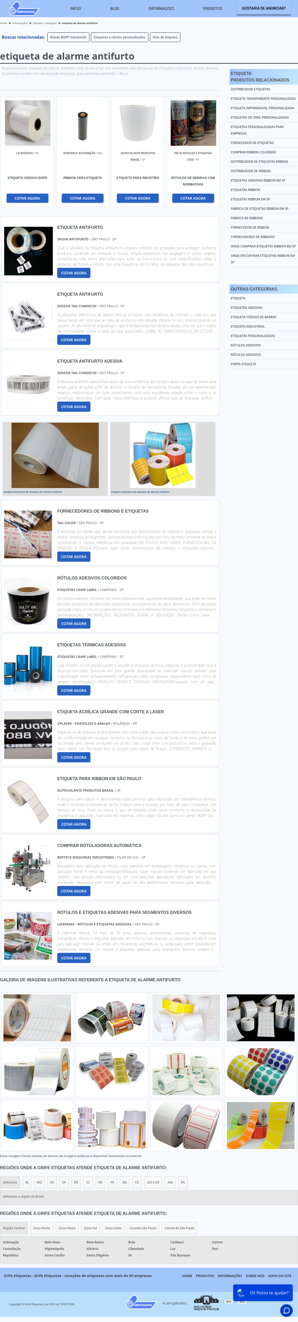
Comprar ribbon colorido (253, 152)
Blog (114, 9)
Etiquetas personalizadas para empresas (257, 130)
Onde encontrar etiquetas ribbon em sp (263, 258)
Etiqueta (238, 298)
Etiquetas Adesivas (247, 307)
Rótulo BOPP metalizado (68, 37)
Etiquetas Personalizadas (253, 336)
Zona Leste (113, 1228)
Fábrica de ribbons (247, 218)
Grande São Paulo (143, 1228)
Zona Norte (41, 1228)
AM (170, 1182)
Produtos (212, 9)
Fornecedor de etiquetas (252, 143)
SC (88, 1182)
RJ (27, 1182)
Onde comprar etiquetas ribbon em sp (263, 246)
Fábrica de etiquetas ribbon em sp (260, 208)
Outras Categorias (254, 289)
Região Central (14, 1228)
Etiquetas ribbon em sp (250, 199)
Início (75, 9)
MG (39, 1182)
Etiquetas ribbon (245, 190)
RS (100, 1182)
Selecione (10, 1182)
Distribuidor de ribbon (251, 171)
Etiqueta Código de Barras (253, 317)
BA (125, 1182)
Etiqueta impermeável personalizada (262, 108)
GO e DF (153, 1182)
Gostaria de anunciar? (264, 8)
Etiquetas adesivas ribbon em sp (258, 180)
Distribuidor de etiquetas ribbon (259, 161)
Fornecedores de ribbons (252, 237)
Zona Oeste (67, 1228)
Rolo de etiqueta (165, 37)
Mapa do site (279, 1275)
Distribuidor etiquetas (250, 89)
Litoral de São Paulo (179, 1228)
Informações (161, 9)
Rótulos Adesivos (246, 345)
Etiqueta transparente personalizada (263, 98)
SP (64, 1182)
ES (52, 1182)
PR (76, 1182)
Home (187, 1275)
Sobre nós (255, 1275)
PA (183, 1182)
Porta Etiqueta (243, 364)
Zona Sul (90, 1228)
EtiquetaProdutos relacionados (260, 76)
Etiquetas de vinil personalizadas (260, 117)
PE (112, 1182)
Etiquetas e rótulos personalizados (119, 37)
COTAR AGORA (27, 198)
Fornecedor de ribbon (250, 227)
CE (137, 1182)
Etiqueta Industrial (248, 326)
